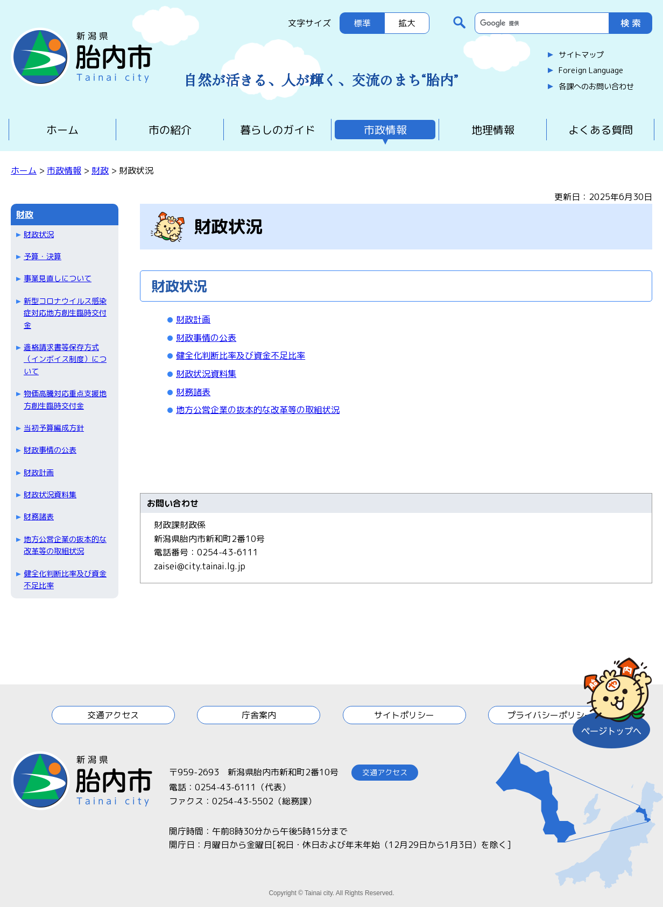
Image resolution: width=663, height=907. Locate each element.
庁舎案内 (259, 715)
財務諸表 (39, 516)
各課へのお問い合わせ (596, 86)
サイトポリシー (404, 715)
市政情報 (385, 129)
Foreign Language (591, 70)
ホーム (62, 129)
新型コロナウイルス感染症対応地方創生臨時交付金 (65, 313)
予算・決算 (42, 256)
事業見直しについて (57, 278)
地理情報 (492, 129)
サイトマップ (581, 54)
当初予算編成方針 (54, 428)
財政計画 (39, 472)
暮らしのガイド (277, 129)
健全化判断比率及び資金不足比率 (65, 579)
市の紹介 (170, 129)
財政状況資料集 (50, 494)
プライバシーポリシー (550, 715)
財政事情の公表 (50, 450)
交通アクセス (113, 715)
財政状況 (39, 234)
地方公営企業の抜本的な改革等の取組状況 (65, 545)
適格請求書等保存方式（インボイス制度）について (65, 359)
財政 (100, 170)
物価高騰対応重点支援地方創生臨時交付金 (65, 399)
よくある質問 (600, 129)
